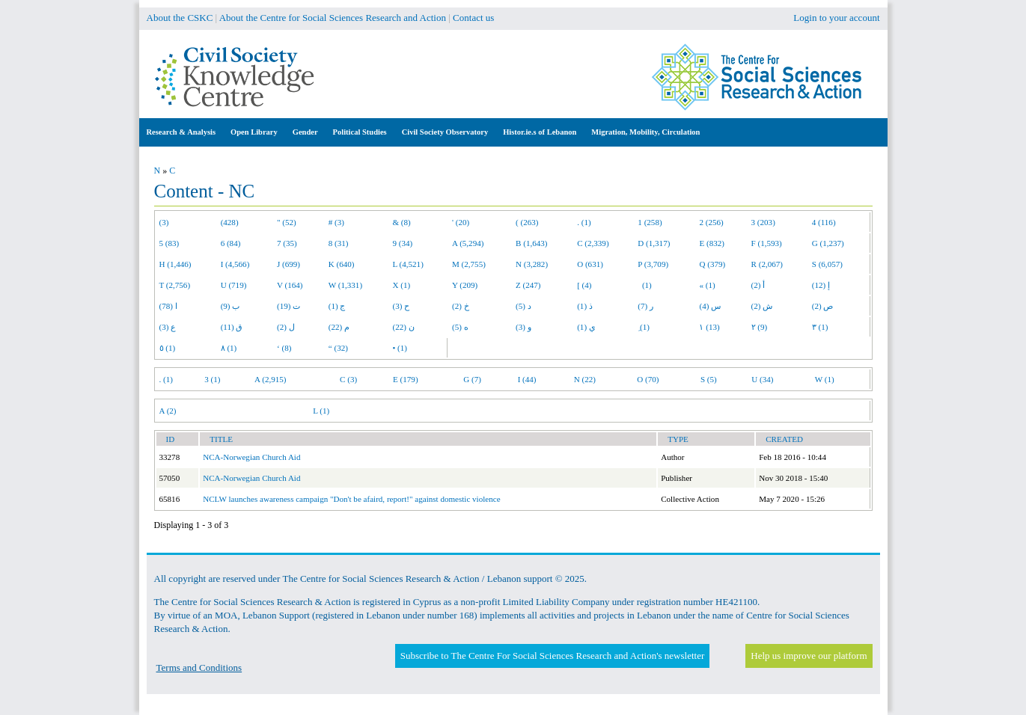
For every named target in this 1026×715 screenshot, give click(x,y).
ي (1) (586, 326)
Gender (305, 132)
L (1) (321, 410)
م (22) (339, 326)
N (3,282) (532, 264)
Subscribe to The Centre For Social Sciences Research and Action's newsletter (552, 655)
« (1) (707, 284)
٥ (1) (167, 347)
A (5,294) (467, 243)
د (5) (523, 305)
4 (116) (824, 222)
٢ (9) (759, 326)
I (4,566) (235, 264)
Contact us (473, 17)
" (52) (286, 222)
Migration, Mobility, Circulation (645, 132)
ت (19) (288, 305)
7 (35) (287, 243)
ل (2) (286, 326)
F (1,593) (766, 243)
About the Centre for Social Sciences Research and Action (332, 17)
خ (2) (460, 305)
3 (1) (212, 379)
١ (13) (709, 326)
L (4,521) (407, 264)
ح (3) (400, 305)
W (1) (824, 379)
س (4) (710, 305)
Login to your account (836, 17)
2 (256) (711, 222)
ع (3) (168, 326)
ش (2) (762, 305)
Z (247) (528, 284)
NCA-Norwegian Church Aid (251, 456)
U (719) (234, 284)
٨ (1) (229, 347)
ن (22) (403, 326)
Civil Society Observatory (445, 132)
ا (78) (168, 305)
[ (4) (584, 284)
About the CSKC (180, 17)
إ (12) (821, 284)
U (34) (762, 379)
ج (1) (337, 305)
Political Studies (360, 132)
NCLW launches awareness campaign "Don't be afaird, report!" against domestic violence (351, 498)
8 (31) (339, 243)
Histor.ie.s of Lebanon (539, 132)
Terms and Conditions (199, 667)
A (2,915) (270, 379)
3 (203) (763, 222)
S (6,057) (827, 264)
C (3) (348, 379)
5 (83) (169, 243)
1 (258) (650, 222)
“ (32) (338, 347)
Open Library (254, 132)
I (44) (527, 379)
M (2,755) (469, 264)
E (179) (405, 379)
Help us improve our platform (809, 655)
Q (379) (712, 264)
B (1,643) (531, 243)
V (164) (290, 284)
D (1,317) (654, 243)
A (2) (168, 410)
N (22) (585, 379)
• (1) (399, 347)
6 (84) (231, 243)
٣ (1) (820, 326)
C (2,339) (592, 243)
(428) (230, 222)
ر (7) (645, 305)
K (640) (342, 264)
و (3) (523, 326)
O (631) (590, 264)
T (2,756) (175, 284)
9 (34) (402, 243)
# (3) (336, 222)
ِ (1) (644, 326)
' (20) (460, 222)
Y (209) (464, 284)
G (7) (472, 379)
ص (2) (823, 305)
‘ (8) (284, 347)
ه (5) (460, 326)
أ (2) (758, 284)
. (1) (583, 222)
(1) (644, 284)
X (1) (401, 284)
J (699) (288, 264)
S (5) (708, 379)
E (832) (711, 243)
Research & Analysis (181, 132)
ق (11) (232, 326)
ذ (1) (585, 305)
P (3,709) (653, 264)
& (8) (401, 222)
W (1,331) (345, 284)
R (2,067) (767, 264)
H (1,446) (175, 264)
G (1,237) (828, 243)
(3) (164, 222)
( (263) (527, 222)
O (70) (648, 379)
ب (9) (230, 305)
